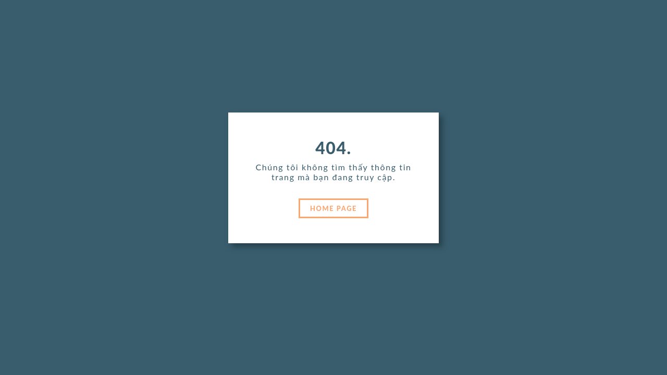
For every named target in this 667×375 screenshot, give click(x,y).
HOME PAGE (333, 208)
